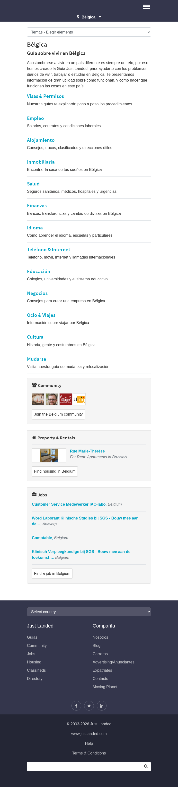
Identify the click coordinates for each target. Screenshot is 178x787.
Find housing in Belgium (55, 471)
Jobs (39, 495)
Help (89, 743)
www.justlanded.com (89, 734)
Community (46, 385)
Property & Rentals (53, 438)
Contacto (100, 679)
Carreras (100, 654)
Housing (34, 662)
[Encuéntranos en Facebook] (76, 706)
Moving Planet (105, 687)
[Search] (146, 766)
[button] (146, 6)
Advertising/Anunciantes (113, 662)
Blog (96, 646)
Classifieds (36, 670)
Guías (32, 637)
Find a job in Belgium (52, 573)
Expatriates (102, 670)
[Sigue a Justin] (89, 706)
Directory (35, 679)
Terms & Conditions (89, 753)
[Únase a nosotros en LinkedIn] (102, 706)
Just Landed (45, 6)
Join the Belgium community (58, 414)
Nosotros (100, 637)
